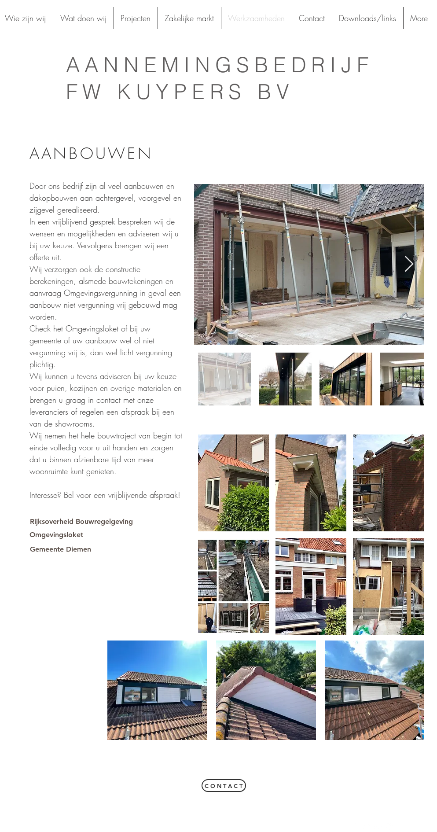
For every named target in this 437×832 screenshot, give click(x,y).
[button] (233, 482)
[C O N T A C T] (224, 785)
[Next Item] (409, 264)
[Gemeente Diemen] (60, 549)
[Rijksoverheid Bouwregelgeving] (81, 521)
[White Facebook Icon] (353, 826)
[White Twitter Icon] (365, 826)
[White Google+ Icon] (377, 826)
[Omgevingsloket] (56, 535)
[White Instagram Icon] (389, 826)
